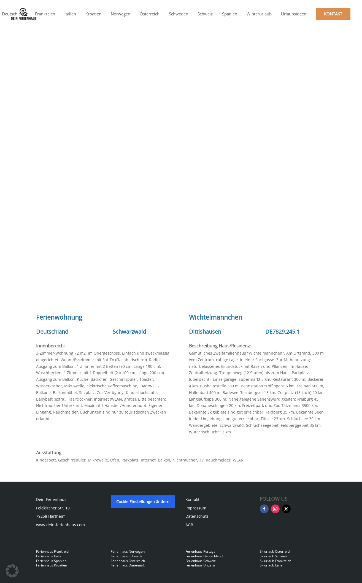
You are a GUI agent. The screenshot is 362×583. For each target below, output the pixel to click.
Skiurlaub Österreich (275, 551)
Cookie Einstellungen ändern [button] (142, 501)
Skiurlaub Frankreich (275, 560)
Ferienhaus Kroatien (51, 565)
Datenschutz (197, 516)
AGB (189, 524)
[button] (12, 571)
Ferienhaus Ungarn (200, 565)
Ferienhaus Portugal (200, 551)
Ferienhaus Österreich (128, 560)
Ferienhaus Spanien (51, 560)
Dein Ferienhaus (51, 499)
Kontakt (192, 499)
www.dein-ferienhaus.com (60, 524)
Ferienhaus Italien (49, 556)
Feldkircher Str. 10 (53, 508)
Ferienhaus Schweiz (200, 560)
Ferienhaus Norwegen (128, 551)
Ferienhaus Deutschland (204, 556)
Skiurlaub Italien (272, 565)
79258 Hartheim (51, 516)
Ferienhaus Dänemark (128, 565)
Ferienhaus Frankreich (53, 551)
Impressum (195, 508)
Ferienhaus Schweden (127, 556)
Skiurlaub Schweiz (273, 556)
